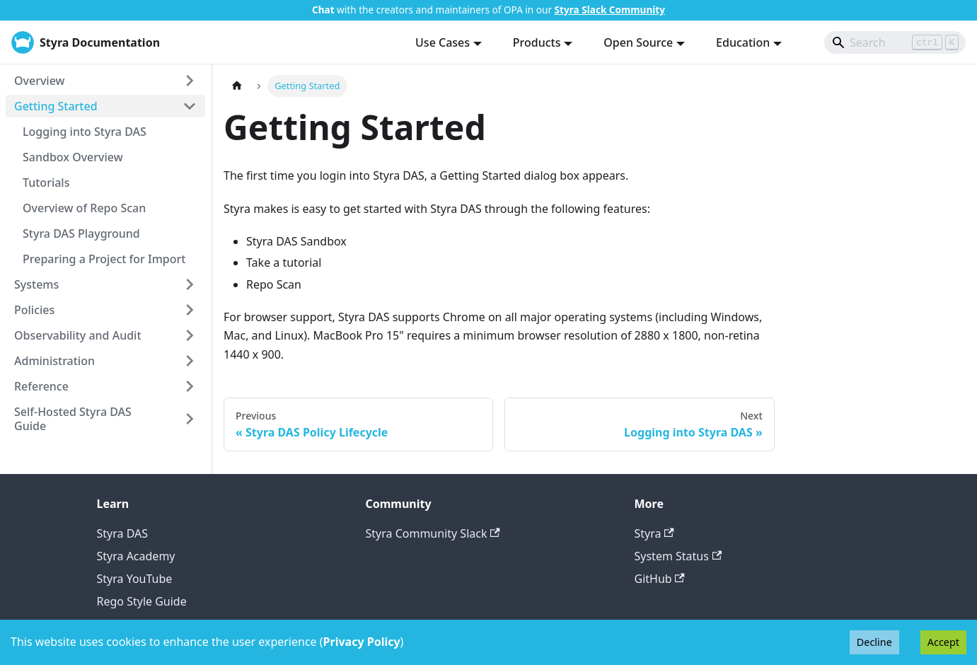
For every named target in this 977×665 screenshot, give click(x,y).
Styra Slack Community (610, 9)
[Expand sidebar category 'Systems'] (189, 284)
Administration (54, 361)
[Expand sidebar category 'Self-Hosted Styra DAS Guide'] (189, 418)
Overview (39, 80)
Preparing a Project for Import (104, 259)
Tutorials (46, 182)
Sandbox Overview (73, 157)
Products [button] (537, 42)
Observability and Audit (77, 335)
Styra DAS (123, 533)
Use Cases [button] (442, 42)
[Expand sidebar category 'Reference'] (189, 386)
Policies (34, 310)
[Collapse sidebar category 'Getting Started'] (189, 106)
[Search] (895, 42)
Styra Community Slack (433, 533)
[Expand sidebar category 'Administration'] (189, 360)
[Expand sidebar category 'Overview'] (189, 80)
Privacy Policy (361, 641)
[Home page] (237, 86)
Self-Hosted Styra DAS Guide (73, 419)
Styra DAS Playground (81, 233)
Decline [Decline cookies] (874, 642)
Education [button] (743, 42)
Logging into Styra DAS (84, 131)
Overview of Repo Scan (84, 208)
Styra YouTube (135, 578)
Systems (36, 284)
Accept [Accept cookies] (943, 642)
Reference (41, 386)
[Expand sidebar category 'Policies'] (189, 310)
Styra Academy (136, 556)
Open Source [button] (638, 42)
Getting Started (56, 106)
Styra (654, 533)
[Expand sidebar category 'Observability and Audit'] (189, 335)
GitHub (660, 578)
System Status (678, 556)
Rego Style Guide (142, 601)
